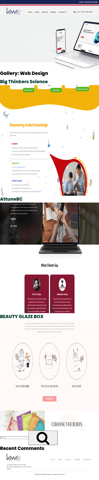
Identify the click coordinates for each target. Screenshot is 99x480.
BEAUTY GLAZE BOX (23, 316)
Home (30, 12)
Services (45, 12)
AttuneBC (11, 199)
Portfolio (53, 12)
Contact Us (62, 12)
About (37, 12)
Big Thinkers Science (24, 81)
